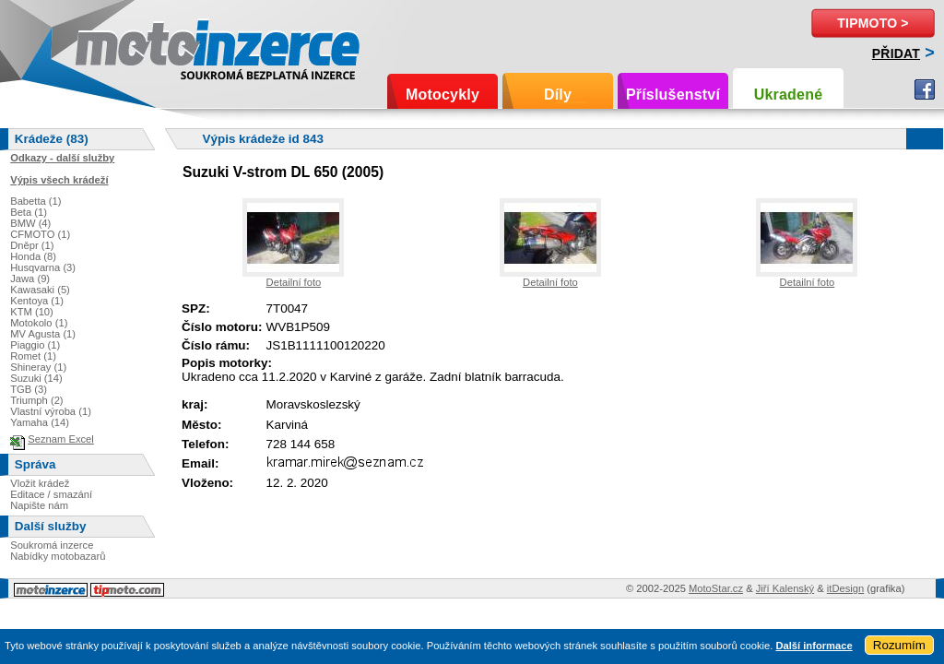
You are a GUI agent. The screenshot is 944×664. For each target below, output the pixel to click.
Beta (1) (28, 212)
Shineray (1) (38, 367)
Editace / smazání (51, 494)
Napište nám (39, 505)
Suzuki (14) (36, 378)
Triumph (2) (36, 400)
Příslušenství (673, 94)
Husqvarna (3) (43, 267)
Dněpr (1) (31, 245)
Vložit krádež (39, 483)
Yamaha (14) (39, 422)
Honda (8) (33, 256)
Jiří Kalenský (785, 588)
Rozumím (899, 645)
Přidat (896, 53)
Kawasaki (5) (40, 289)
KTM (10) (31, 311)
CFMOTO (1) (40, 234)
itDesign (845, 588)
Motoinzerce (114, 45)
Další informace (813, 645)
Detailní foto (294, 282)
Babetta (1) (35, 201)
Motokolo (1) (38, 322)
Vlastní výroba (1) (50, 411)
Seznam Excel (61, 439)
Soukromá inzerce (51, 545)
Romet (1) (33, 356)
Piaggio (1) (35, 344)
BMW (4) (30, 223)
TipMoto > (872, 23)
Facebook (924, 89)
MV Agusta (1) (43, 333)
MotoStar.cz (716, 588)
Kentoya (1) (37, 300)
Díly (558, 94)
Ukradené (788, 94)
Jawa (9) (30, 278)
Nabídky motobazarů (57, 556)
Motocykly (442, 94)
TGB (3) (28, 389)
